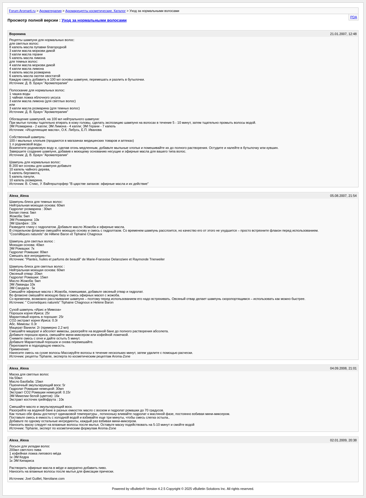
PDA (353, 17)
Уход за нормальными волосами (94, 20)
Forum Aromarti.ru (22, 11)
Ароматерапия (50, 11)
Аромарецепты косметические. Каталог (95, 11)
